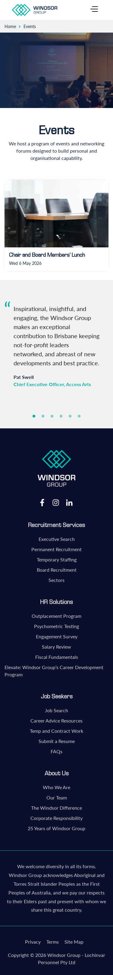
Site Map (73, 942)
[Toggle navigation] (94, 10)
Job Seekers (57, 696)
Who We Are (56, 787)
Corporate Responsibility (56, 818)
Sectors (56, 580)
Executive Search (57, 539)
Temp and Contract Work (56, 731)
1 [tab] (34, 416)
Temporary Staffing (57, 559)
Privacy (33, 942)
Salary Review (56, 646)
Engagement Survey (56, 636)
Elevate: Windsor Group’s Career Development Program (54, 670)
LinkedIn (69, 502)
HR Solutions (56, 602)
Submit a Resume (57, 741)
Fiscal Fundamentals (56, 657)
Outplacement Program (56, 616)
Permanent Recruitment (56, 549)
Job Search (56, 710)
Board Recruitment (57, 570)
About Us (57, 773)
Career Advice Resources (56, 720)
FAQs (56, 751)
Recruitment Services (56, 525)
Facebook (42, 502)
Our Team (56, 797)
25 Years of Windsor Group (56, 828)
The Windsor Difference (56, 808)
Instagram (56, 502)
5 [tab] (70, 416)
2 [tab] (43, 416)
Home (10, 26)
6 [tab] (79, 416)
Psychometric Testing (56, 626)
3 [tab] (52, 416)
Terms (52, 942)
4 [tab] (61, 416)
